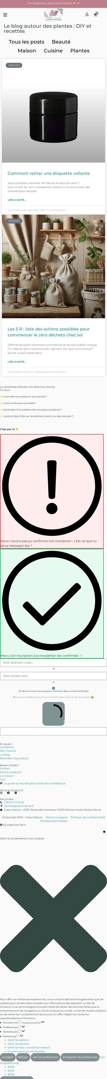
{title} (11, 1066)
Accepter (7, 1057)
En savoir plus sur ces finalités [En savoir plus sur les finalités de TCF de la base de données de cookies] (26, 1051)
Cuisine (53, 51)
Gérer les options (18, 1039)
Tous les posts (26, 42)
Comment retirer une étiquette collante (49, 173)
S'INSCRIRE (54, 713)
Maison (27, 51)
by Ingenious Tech (13, 824)
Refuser (23, 1057)
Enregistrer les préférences (80, 1057)
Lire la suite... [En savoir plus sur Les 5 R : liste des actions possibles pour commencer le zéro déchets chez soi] (17, 361)
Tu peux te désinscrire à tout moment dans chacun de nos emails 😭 (54, 697)
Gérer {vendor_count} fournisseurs (29, 1047)
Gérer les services (18, 1043)
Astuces (88, 42)
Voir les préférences (45, 1057)
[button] (5, 15)
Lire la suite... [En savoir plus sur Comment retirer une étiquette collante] (17, 199)
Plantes (80, 51)
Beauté (61, 42)
